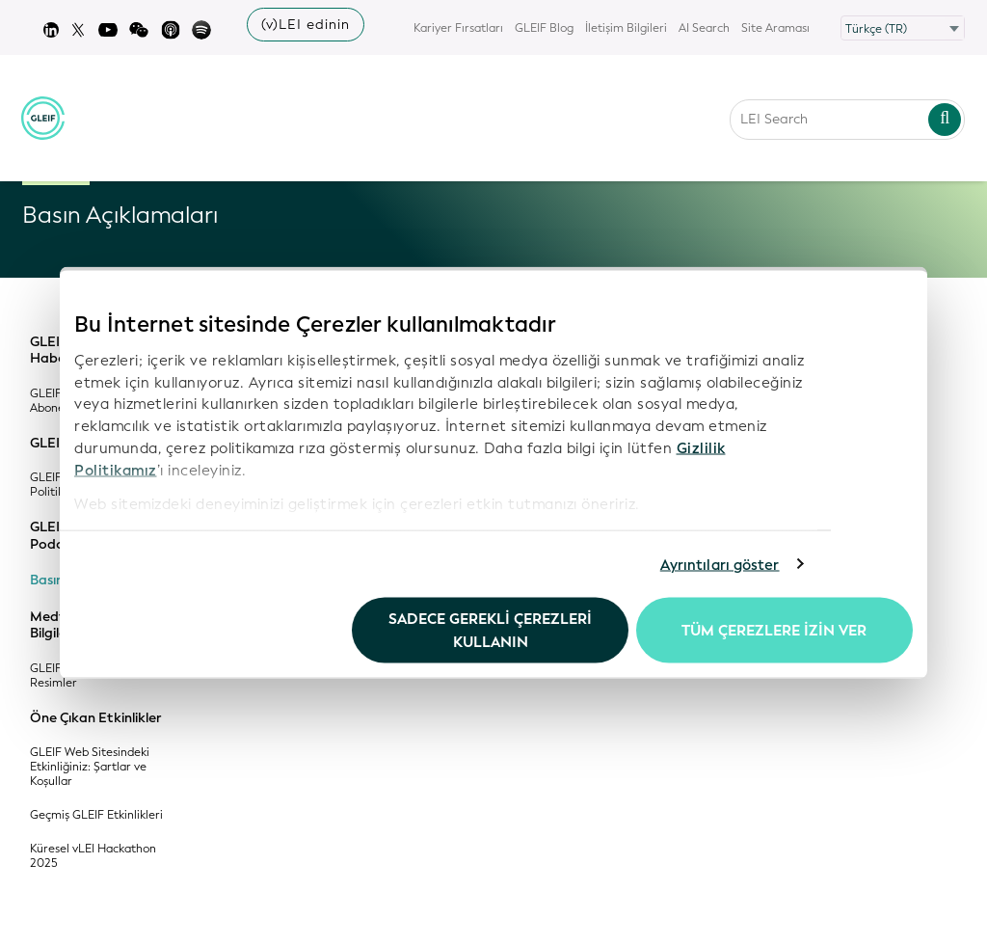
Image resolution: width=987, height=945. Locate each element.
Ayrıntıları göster (720, 564)
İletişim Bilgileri (626, 28)
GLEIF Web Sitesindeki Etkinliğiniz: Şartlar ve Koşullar (89, 767)
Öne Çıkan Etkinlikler (96, 718)
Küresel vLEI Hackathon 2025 (93, 856)
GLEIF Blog (544, 28)
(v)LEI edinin (305, 24)
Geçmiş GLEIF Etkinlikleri (96, 815)
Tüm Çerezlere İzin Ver (774, 630)
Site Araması (775, 28)
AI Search (704, 28)
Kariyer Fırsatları (458, 28)
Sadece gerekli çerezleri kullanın (490, 630)
